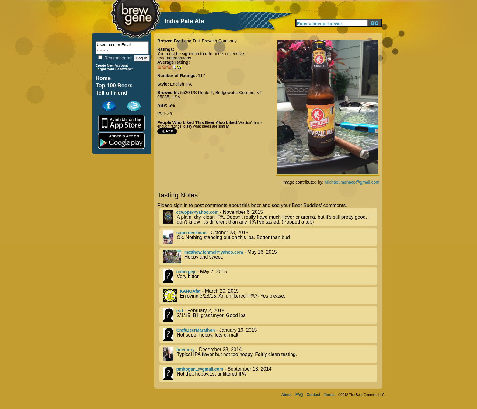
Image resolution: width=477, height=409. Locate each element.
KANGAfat (190, 291)
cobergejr (186, 271)
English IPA (181, 84)
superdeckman (191, 232)
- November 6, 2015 (270, 217)
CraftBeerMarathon (195, 330)
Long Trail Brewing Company (209, 40)
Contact (313, 395)
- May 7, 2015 (270, 276)
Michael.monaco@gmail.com (352, 182)
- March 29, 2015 (270, 295)
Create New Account (112, 65)
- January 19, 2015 (270, 334)
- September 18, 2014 (270, 373)
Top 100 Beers (114, 86)
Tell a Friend (111, 93)
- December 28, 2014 (270, 354)
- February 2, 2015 (270, 315)
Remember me (115, 57)
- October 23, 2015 (270, 237)
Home (103, 78)
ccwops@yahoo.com (197, 212)
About (286, 395)
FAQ (299, 395)
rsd (179, 310)
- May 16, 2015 (270, 256)
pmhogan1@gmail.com (199, 369)
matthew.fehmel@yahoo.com (213, 252)
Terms (329, 395)
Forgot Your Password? (114, 69)
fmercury (185, 349)
